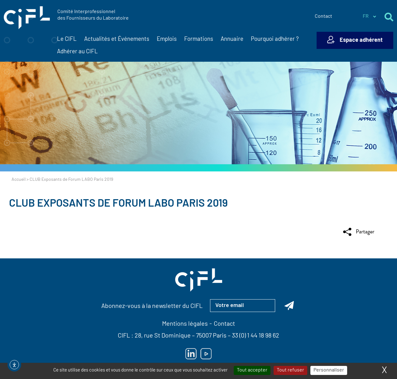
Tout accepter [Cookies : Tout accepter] (252, 370)
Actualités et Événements (116, 40)
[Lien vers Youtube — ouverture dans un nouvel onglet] (206, 354)
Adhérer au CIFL (77, 52)
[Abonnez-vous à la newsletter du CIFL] (289, 305)
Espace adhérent (361, 40)
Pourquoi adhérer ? (275, 39)
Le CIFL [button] (67, 40)
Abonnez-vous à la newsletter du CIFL (152, 306)
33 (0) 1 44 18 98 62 (255, 336)
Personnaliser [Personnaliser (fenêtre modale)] (328, 370)
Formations (198, 39)
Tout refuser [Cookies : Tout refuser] (290, 370)
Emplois (167, 39)
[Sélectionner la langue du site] (369, 16)
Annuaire (232, 39)
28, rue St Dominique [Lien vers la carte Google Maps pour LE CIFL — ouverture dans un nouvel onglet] (163, 336)
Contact (323, 16)
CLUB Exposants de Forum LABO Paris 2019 (118, 204)
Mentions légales (185, 324)
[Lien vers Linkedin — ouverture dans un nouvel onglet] (191, 354)
